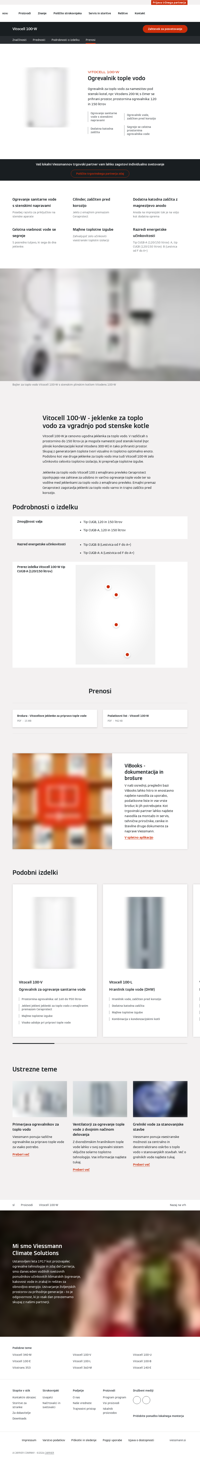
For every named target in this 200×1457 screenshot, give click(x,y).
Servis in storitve (100, 13)
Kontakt (140, 13)
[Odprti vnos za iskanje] (185, 13)
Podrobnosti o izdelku (65, 40)
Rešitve (123, 13)
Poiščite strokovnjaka (68, 13)
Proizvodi (25, 13)
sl (13, 1205)
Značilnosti (19, 40)
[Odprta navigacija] (5, 13)
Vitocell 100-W (48, 1205)
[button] (178, 1205)
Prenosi (91, 40)
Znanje (42, 13)
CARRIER (49, 1452)
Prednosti (39, 40)
